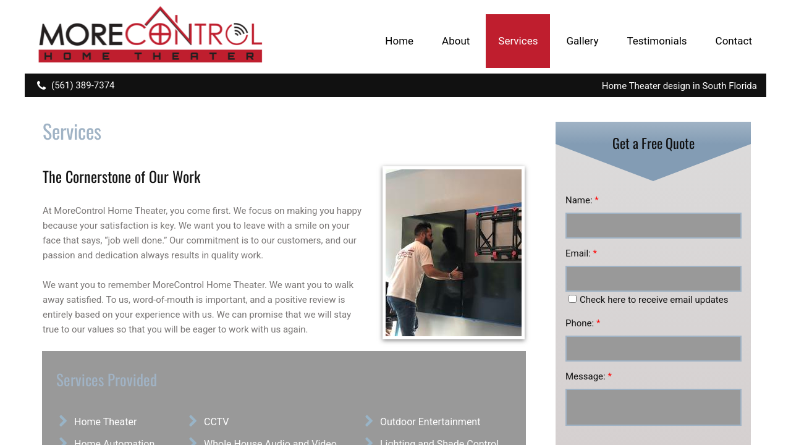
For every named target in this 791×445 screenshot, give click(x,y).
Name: (582, 200)
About (456, 41)
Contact (734, 41)
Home (399, 41)
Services (518, 41)
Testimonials (657, 41)
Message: (588, 376)
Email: (581, 253)
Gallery (582, 41)
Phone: (582, 323)
